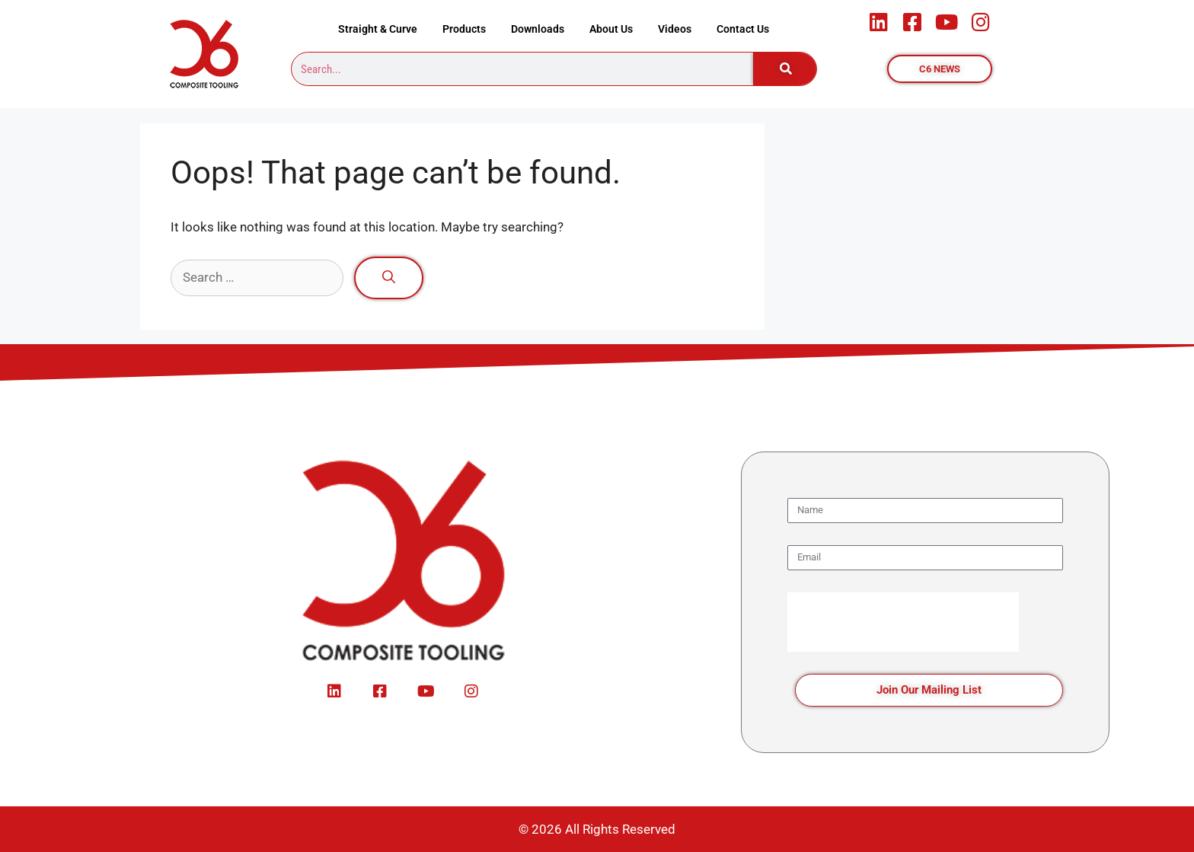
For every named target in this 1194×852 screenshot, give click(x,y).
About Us (611, 29)
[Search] (785, 69)
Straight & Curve (377, 29)
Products (464, 29)
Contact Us (743, 29)
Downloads (537, 29)
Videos (674, 29)
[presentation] (903, 622)
